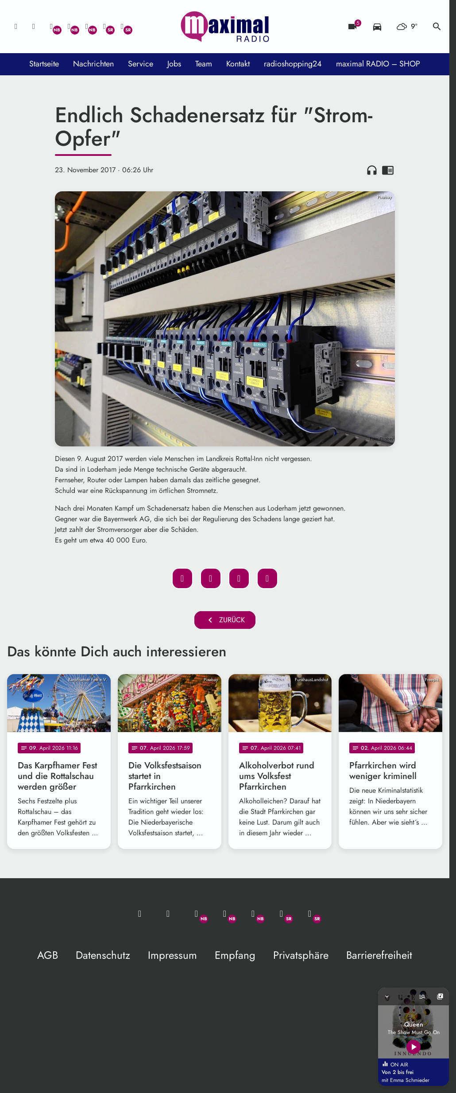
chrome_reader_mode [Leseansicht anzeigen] (388, 170)
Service (140, 64)
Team (203, 64)
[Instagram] (87, 26)
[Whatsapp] (51, 26)
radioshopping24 (293, 64)
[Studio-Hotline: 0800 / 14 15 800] (34, 26)
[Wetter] (407, 26)
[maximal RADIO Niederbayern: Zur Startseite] (225, 26)
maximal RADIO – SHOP (378, 64)
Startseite (44, 64)
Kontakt (238, 64)
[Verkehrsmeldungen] (377, 26)
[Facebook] (69, 26)
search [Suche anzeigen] (437, 26)
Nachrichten (93, 64)
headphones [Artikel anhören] (372, 170)
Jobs (174, 64)
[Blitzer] (352, 26)
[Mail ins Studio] (16, 26)
